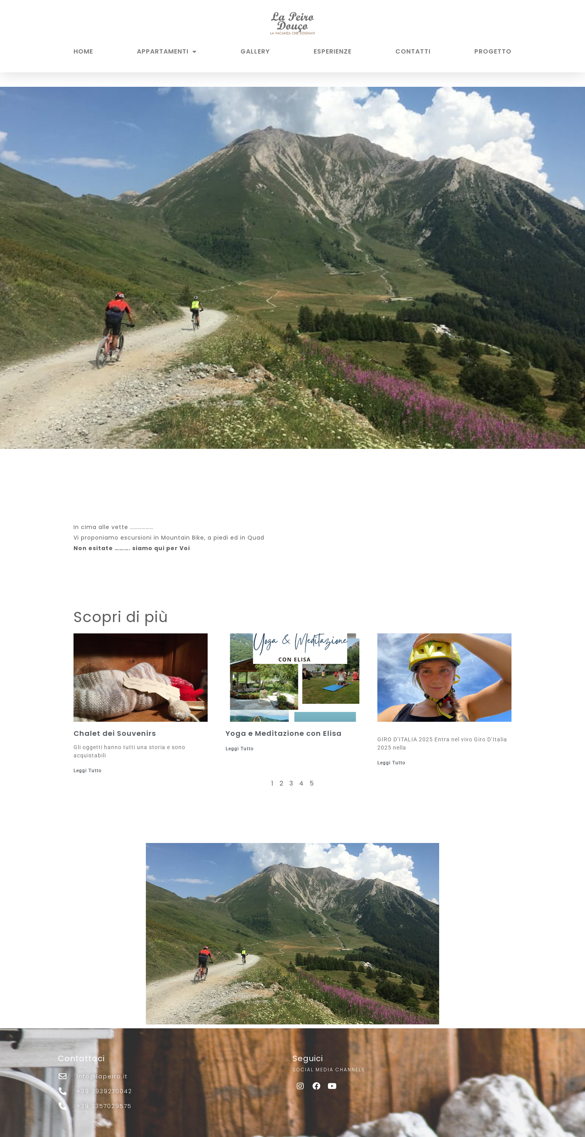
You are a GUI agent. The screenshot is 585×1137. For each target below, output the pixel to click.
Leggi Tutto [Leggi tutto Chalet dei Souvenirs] (88, 770)
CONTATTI (413, 51)
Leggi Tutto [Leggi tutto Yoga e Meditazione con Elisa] (240, 748)
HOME (83, 51)
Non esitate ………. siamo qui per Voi (132, 548)
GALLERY (255, 51)
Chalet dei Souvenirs (115, 733)
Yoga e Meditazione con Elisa (284, 733)
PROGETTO (492, 51)
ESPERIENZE (333, 51)
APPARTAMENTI (167, 52)
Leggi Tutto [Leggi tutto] (391, 763)
